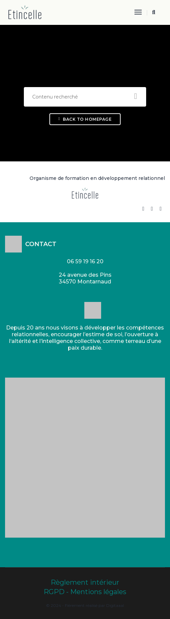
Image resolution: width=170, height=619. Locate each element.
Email (85, 288)
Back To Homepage (85, 119)
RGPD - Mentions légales (85, 592)
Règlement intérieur (85, 582)
